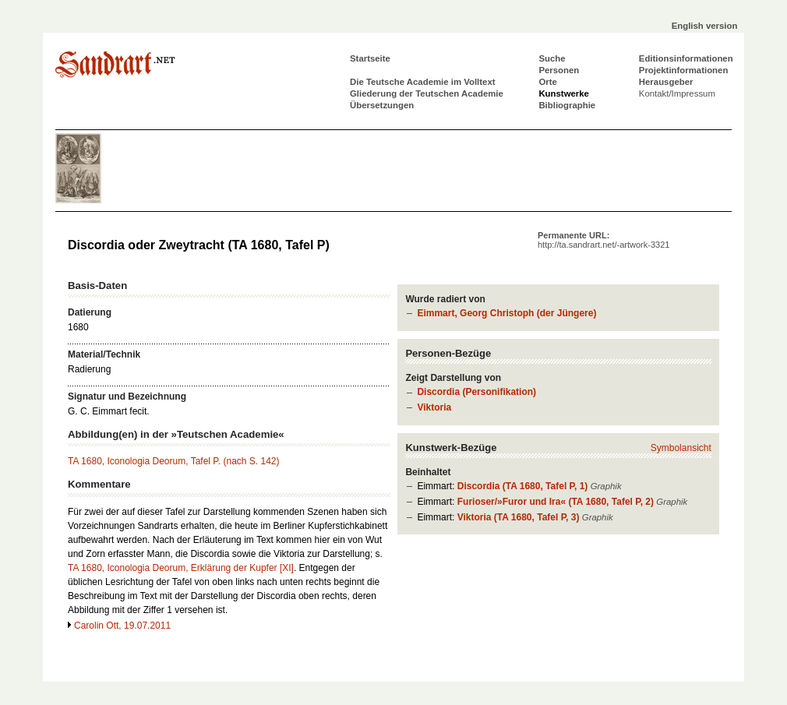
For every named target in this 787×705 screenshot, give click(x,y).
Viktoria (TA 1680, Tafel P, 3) (518, 517)
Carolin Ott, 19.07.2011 (122, 625)
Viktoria (434, 407)
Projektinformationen (684, 70)
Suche (551, 58)
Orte (547, 81)
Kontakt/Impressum (677, 93)
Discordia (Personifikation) (476, 391)
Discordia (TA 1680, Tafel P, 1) (522, 486)
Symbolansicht (681, 447)
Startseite (370, 58)
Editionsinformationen (686, 58)
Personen (558, 70)
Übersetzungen (382, 105)
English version (705, 25)
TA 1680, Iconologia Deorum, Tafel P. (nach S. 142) (174, 461)
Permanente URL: (603, 240)
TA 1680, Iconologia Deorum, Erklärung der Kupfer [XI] (181, 567)
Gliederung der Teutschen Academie (426, 93)
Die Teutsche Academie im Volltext (423, 81)
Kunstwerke (563, 93)
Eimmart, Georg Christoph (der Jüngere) (506, 313)
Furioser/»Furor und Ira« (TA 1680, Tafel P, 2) (555, 501)
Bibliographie (566, 105)
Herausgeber (666, 81)
